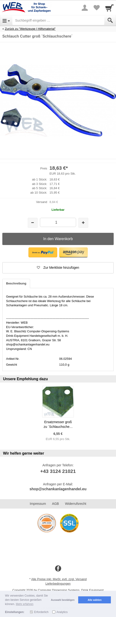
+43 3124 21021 (58, 471)
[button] (42, 252)
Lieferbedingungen (58, 583)
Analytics (62, 612)
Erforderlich (41, 612)
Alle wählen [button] (95, 599)
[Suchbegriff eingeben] (58, 20)
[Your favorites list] (96, 8)
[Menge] (58, 222)
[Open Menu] (6, 20)
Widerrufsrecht (75, 504)
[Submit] (110, 20)
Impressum (38, 504)
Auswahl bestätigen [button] (62, 599)
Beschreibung (16, 283)
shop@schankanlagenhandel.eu (57, 489)
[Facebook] (58, 569)
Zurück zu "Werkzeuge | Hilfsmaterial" (30, 29)
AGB (55, 504)
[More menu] (84, 8)
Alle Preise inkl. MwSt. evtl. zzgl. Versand (59, 579)
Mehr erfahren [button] (24, 604)
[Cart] (109, 8)
